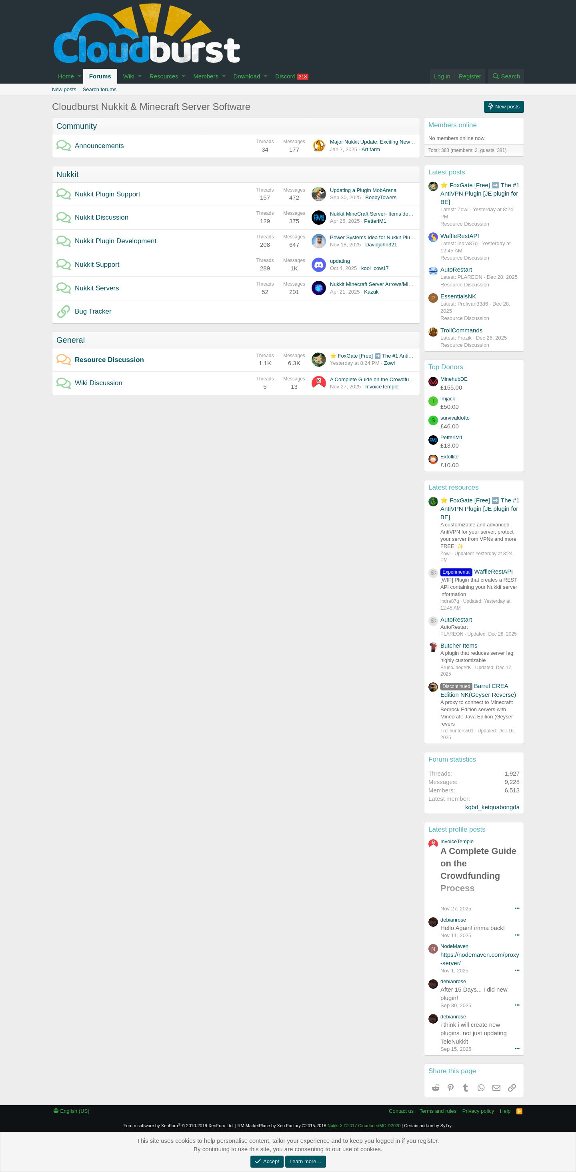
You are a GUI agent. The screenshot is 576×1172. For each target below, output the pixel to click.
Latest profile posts (457, 829)
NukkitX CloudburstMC (364, 1125)
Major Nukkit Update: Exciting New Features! (382, 142)
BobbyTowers (380, 197)
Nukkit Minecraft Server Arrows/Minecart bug (381, 284)
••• (517, 908)
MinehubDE (454, 379)
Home (66, 76)
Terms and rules (438, 1111)
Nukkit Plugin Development (115, 241)
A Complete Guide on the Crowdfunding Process (386, 379)
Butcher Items (459, 645)
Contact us (401, 1111)
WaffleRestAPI (459, 235)
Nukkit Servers (97, 288)
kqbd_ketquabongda (492, 807)
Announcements (99, 146)
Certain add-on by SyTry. (428, 1125)
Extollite (449, 457)
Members (205, 76)
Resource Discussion (109, 360)
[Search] (506, 76)
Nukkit (67, 174)
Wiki (128, 76)
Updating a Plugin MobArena (363, 190)
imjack (447, 399)
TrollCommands (461, 330)
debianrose (453, 920)
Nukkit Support (97, 264)
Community (76, 126)
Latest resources (453, 487)
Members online (452, 125)
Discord (291, 76)
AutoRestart (456, 269)
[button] (79, 76)
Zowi (389, 363)
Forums (100, 76)
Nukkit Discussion (101, 217)
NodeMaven (454, 946)
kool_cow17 (375, 268)
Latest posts (446, 172)
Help (505, 1111)
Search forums (100, 89)
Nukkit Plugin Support (107, 194)
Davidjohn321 (381, 245)
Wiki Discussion (98, 383)
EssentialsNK (458, 296)
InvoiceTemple (381, 387)
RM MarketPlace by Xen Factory (282, 1125)
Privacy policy (478, 1111)
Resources (164, 76)
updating (340, 261)
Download (247, 76)
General (70, 340)
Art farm (371, 149)
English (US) (72, 1111)
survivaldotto (455, 418)
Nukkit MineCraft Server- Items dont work (377, 214)
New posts (64, 89)
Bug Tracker (93, 311)
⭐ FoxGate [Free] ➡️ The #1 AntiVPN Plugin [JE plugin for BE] (403, 356)
